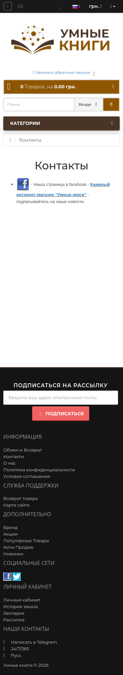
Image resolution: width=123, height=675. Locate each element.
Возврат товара (20, 498)
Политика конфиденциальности (39, 469)
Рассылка (14, 619)
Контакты (13, 456)
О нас (9, 463)
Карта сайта (16, 505)
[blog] (20, 6)
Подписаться (60, 414)
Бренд (10, 527)
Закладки (13, 613)
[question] (8, 6)
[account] (113, 6)
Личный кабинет (21, 599)
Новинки (13, 553)
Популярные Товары (26, 540)
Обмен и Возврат (22, 450)
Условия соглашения (26, 476)
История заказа (20, 606)
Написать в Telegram (34, 642)
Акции (10, 534)
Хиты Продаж (18, 547)
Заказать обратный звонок (61, 72)
